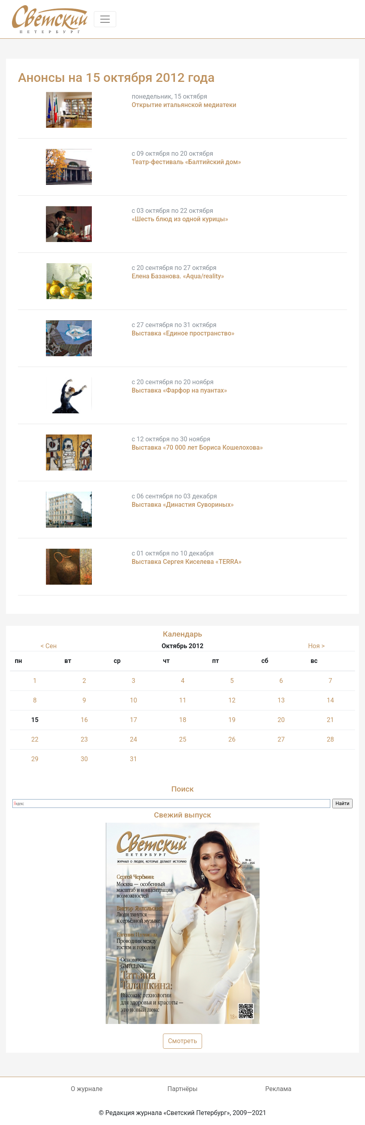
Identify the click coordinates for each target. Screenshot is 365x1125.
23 (84, 739)
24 (133, 739)
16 (84, 720)
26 (232, 739)
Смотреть (182, 1041)
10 (133, 700)
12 (232, 700)
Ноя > (316, 646)
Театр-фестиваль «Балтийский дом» (186, 162)
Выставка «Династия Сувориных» (183, 504)
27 (281, 739)
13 (281, 700)
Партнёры (182, 1089)
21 (330, 720)
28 (330, 739)
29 (34, 759)
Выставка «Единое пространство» (183, 333)
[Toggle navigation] (105, 19)
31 (133, 759)
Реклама (278, 1089)
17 (133, 720)
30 (84, 759)
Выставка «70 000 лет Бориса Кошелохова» (197, 447)
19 (232, 720)
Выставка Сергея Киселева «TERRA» (187, 561)
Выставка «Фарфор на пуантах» (179, 390)
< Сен (49, 646)
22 (34, 739)
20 (281, 720)
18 (182, 720)
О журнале (86, 1089)
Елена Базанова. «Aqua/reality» (178, 276)
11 (182, 700)
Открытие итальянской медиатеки (184, 105)
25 (182, 739)
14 (330, 700)
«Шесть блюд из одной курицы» (180, 219)
